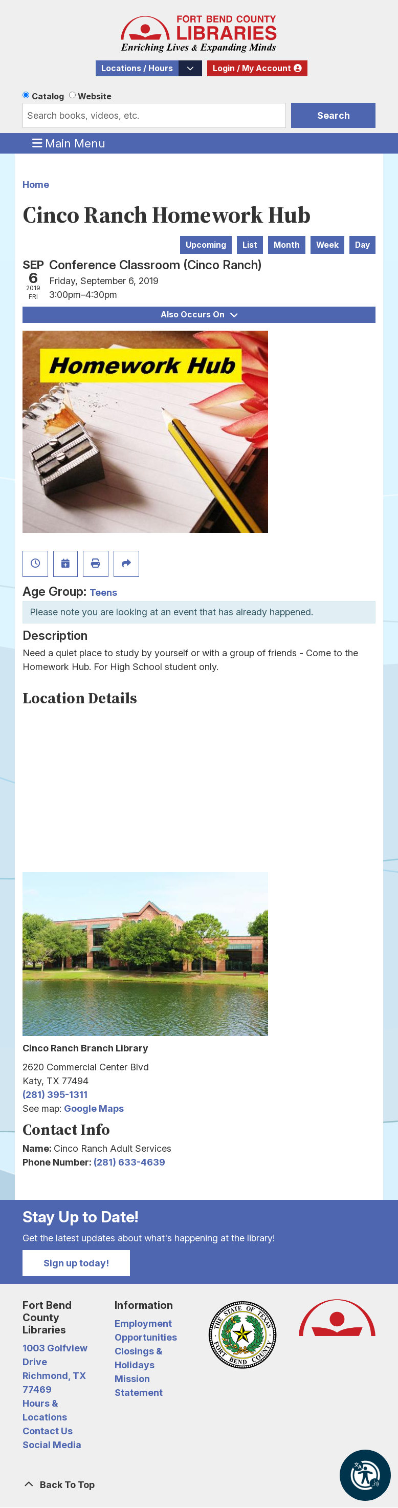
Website (95, 96)
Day (362, 245)
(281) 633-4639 (129, 1162)
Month (287, 245)
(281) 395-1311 (55, 1094)
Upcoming (206, 245)
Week (327, 245)
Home (36, 184)
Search (333, 115)
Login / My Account (252, 68)
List (249, 245)
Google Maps (94, 1108)
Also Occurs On (199, 314)
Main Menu (69, 143)
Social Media (52, 1444)
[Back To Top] (199, 1484)
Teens (103, 592)
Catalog (48, 96)
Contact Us (48, 1431)
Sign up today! (76, 1263)
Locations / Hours (137, 68)
